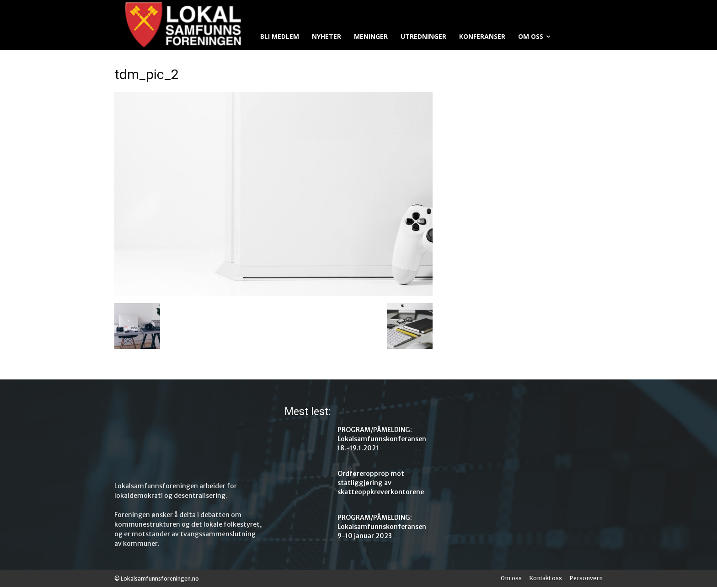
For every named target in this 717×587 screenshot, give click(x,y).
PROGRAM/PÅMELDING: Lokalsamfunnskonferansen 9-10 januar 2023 (381, 526)
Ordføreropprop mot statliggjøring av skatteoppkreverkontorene (380, 483)
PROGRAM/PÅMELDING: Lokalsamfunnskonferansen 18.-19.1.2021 (381, 439)
